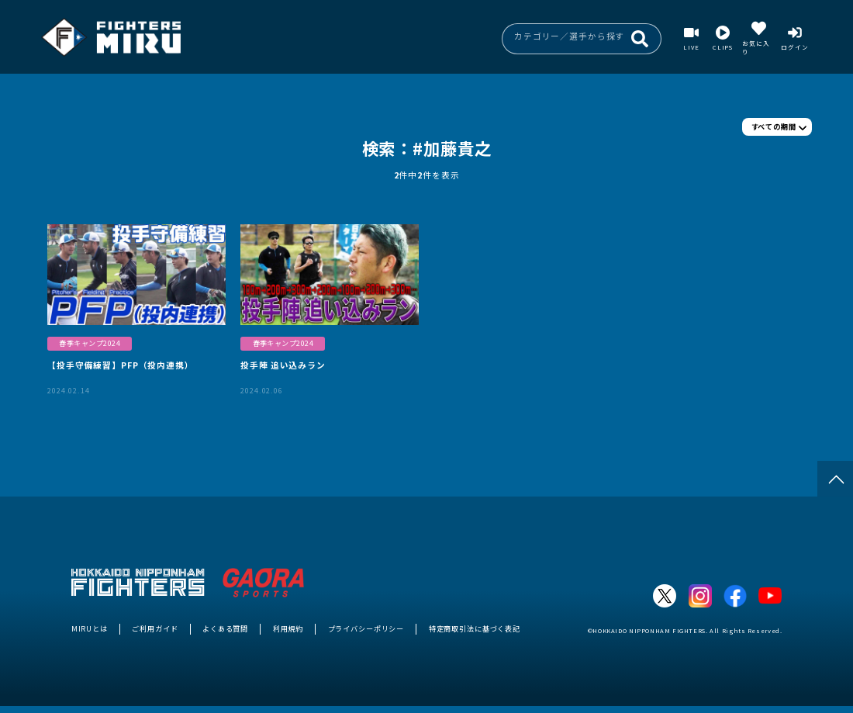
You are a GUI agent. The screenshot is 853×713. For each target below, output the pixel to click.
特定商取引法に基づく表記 (474, 628)
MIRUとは (89, 628)
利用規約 (288, 628)
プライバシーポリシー (366, 628)
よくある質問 (225, 628)
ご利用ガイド (155, 628)
